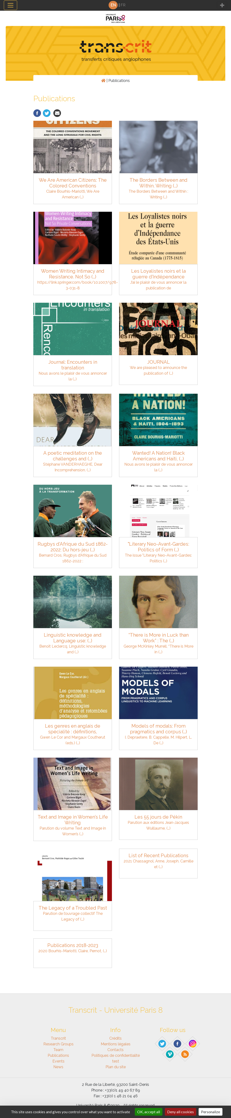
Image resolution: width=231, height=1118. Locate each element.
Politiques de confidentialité (115, 1055)
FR (123, 5)
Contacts (115, 1049)
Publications (58, 1055)
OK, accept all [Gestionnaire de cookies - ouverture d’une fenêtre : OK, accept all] (148, 1111)
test (115, 1061)
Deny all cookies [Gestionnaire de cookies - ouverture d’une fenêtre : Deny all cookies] (180, 1111)
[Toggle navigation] (10, 5)
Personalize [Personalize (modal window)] (210, 1111)
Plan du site (115, 1067)
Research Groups (58, 1044)
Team (58, 1049)
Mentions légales (116, 1044)
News (58, 1067)
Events (58, 1061)
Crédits (115, 1038)
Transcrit (58, 1038)
